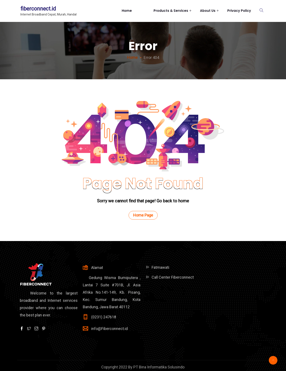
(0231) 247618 (103, 317)
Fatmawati (160, 267)
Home (133, 10)
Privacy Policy (239, 10)
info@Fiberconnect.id (109, 328)
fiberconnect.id (38, 8)
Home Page (143, 215)
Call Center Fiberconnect (173, 277)
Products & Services (171, 10)
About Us (207, 10)
